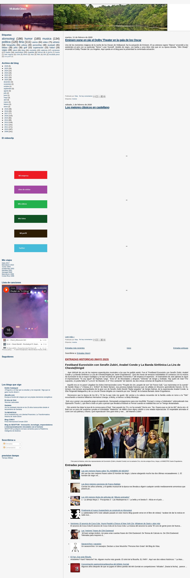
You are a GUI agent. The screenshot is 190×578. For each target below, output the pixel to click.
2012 (6, 125)
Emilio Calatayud (11, 388)
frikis (38, 54)
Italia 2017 (6, 263)
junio (6, 95)
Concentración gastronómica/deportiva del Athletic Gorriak (105, 564)
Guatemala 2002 (8, 269)
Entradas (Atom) (83, 353)
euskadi (51, 45)
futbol (52, 47)
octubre (6, 86)
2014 (6, 120)
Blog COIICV (10, 420)
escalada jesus (54, 54)
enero (6, 107)
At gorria (49, 52)
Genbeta (8, 405)
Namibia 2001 (7, 270)
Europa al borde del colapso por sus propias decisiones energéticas (28, 397)
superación (38, 47)
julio (5, 93)
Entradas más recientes (75, 348)
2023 (6, 73)
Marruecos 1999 (8, 274)
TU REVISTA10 (10, 412)
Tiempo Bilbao (7, 458)
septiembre (8, 89)
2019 (6, 109)
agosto (6, 91)
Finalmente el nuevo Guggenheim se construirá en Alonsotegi (106, 510)
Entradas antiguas (180, 348)
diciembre (7, 82)
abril (5, 100)
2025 (6, 68)
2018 (6, 111)
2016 (6, 116)
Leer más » (69, 337)
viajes (4, 50)
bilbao (5, 47)
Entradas (8, 444)
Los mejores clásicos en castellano (87, 107)
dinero (25, 54)
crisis (18, 54)
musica (74, 99)
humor (28, 38)
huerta (57, 52)
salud (15, 50)
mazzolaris (19, 52)
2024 (6, 71)
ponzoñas (37, 45)
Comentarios (9, 448)
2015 (6, 118)
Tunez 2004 (6, 267)
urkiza (24, 45)
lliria (21, 42)
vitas (32, 54)
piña (16, 47)
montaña (33, 50)
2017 (6, 113)
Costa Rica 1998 (8, 276)
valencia (44, 50)
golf (25, 47)
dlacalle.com (10, 395)
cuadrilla (31, 52)
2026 (6, 66)
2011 (6, 127)
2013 (6, 122)
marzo (6, 102)
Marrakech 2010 (8, 265)
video (45, 42)
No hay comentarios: (86, 96)
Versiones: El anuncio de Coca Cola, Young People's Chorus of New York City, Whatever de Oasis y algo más (115, 523)
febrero (6, 104)
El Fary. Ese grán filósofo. (80, 557)
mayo (6, 98)
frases (8, 52)
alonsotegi (8, 38)
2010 (6, 129)
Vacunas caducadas (12, 402)
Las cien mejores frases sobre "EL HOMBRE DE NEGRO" (105, 471)
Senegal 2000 (7, 272)
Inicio (129, 348)
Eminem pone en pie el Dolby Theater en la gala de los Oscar (103, 40)
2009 (6, 131)
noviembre (7, 84)
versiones (56, 50)
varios (35, 42)
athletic (56, 42)
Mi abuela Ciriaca (18, 8)
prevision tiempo (10, 455)
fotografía (11, 45)
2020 (6, 80)
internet (40, 52)
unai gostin (7, 56)
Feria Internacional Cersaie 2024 (16, 422)
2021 (6, 77)
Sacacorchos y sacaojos (91, 544)
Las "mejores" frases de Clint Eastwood (97, 531)
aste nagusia (8, 54)
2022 (6, 75)
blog (23, 50)
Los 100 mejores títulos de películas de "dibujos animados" (105, 497)
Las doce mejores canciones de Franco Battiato (100, 484)
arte (44, 54)
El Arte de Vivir (10, 400)
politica (6, 42)
